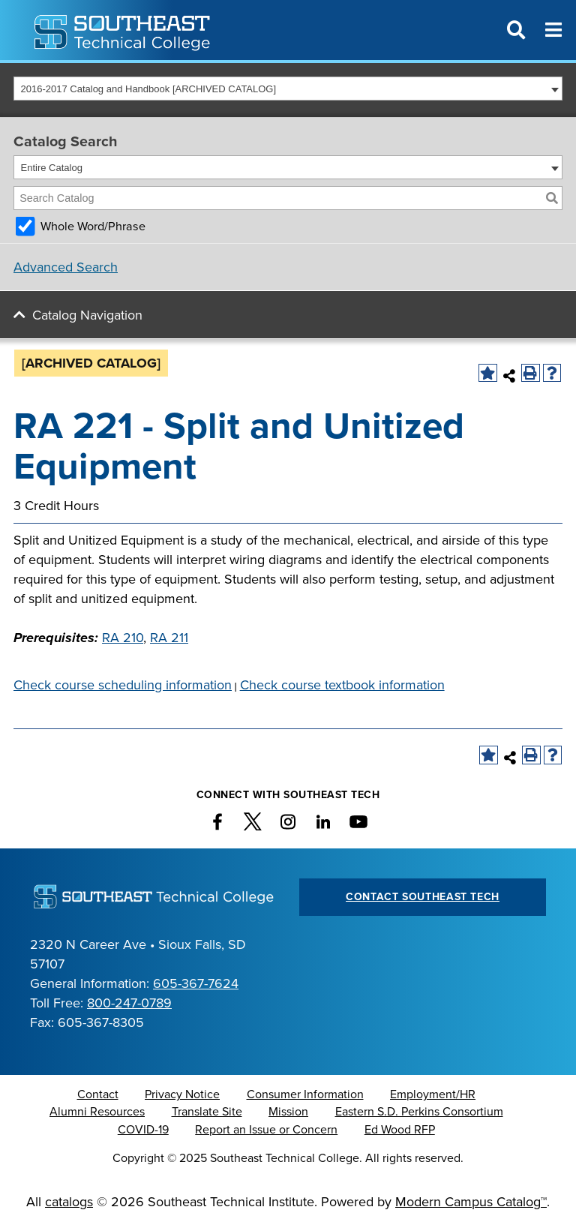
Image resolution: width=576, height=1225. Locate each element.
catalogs (69, 1201)
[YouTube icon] (358, 821)
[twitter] (252, 821)
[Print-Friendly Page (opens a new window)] (530, 373)
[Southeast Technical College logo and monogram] (124, 30)
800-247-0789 (129, 1003)
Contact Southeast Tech (423, 896)
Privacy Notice (182, 1094)
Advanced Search (66, 267)
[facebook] (217, 821)
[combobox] (288, 89)
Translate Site (207, 1111)
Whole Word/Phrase (93, 226)
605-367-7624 (195, 983)
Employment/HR (433, 1094)
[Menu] (553, 30)
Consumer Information (305, 1094)
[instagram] (288, 821)
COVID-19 (143, 1129)
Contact (97, 1094)
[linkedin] (323, 821)
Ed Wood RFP (399, 1129)
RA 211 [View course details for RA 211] (169, 637)
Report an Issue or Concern (266, 1129)
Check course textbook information (342, 685)
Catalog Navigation (87, 315)
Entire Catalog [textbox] (51, 167)
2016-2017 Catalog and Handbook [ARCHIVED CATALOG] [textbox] (149, 89)
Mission (288, 1111)
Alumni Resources (97, 1111)
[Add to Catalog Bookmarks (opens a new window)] (487, 373)
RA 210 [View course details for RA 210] (122, 637)
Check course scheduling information (123, 685)
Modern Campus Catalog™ (471, 1201)
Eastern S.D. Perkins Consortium (419, 1111)
